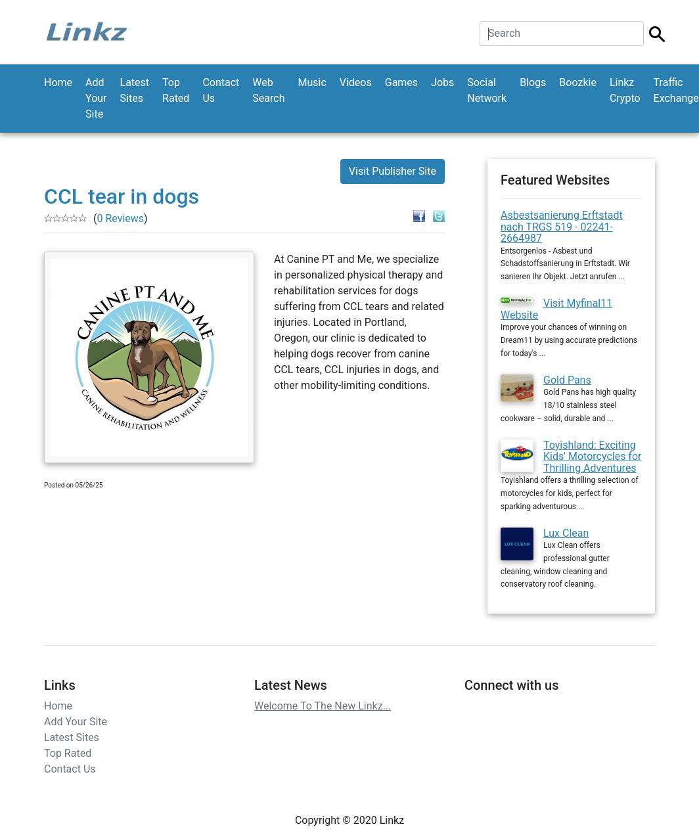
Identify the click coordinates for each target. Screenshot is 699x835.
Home (58, 82)
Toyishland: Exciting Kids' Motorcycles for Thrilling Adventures (592, 456)
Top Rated (175, 90)
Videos (356, 82)
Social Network (487, 90)
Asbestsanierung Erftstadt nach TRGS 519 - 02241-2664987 (562, 226)
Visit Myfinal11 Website (556, 309)
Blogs (533, 82)
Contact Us (220, 90)
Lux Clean (566, 533)
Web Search (268, 90)
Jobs (442, 82)
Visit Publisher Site (392, 171)
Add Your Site (95, 98)
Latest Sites (135, 90)
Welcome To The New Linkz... (322, 706)
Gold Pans (567, 380)
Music (312, 82)
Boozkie (578, 82)
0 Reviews (120, 218)
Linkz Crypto (625, 90)
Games (401, 82)
